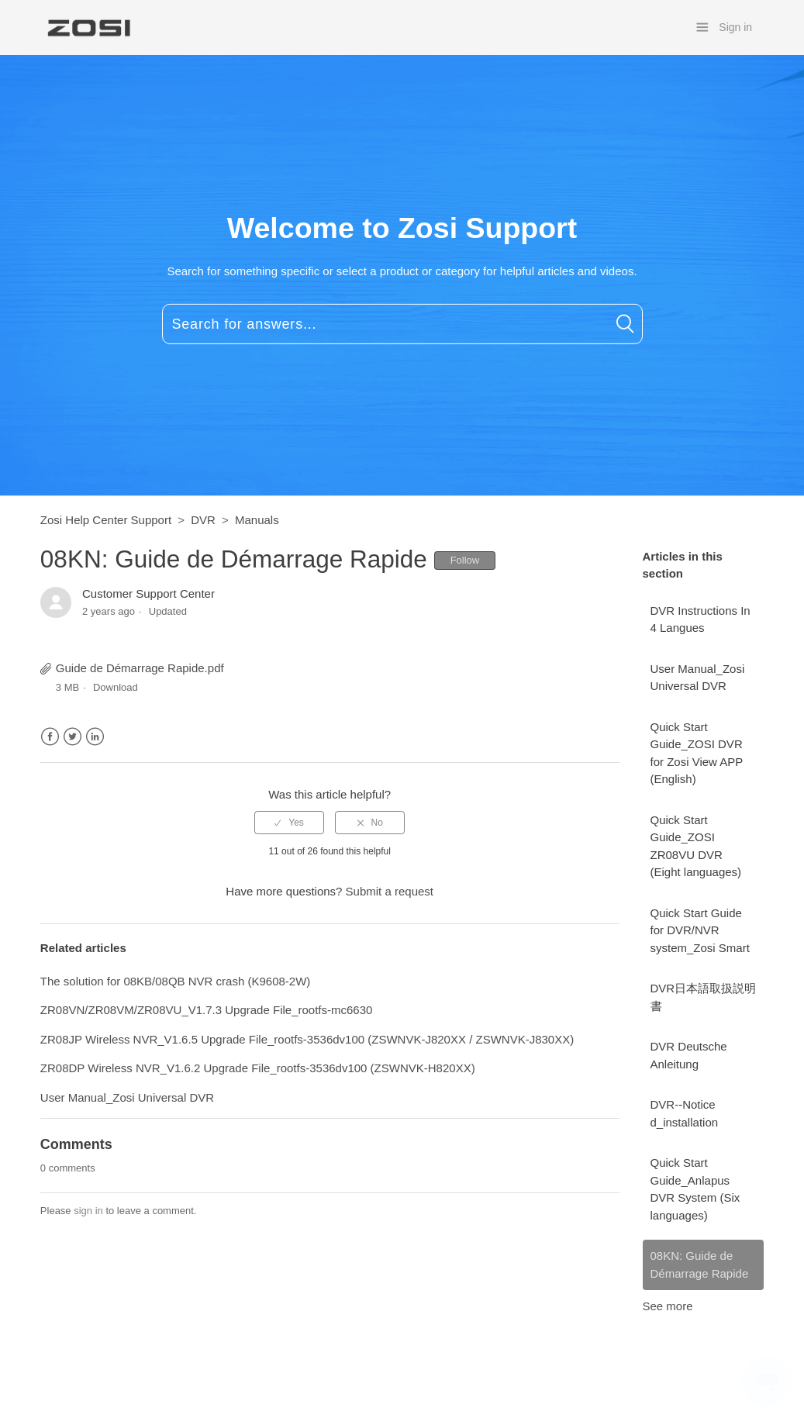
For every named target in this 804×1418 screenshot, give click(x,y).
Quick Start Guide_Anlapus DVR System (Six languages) (695, 1189)
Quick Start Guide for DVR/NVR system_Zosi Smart (700, 930)
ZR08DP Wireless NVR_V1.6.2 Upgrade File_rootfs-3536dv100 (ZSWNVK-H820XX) (257, 1068)
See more (668, 1306)
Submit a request (389, 891)
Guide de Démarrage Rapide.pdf (140, 667)
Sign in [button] (735, 27)
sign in (88, 1210)
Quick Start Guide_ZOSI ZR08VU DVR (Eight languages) (696, 846)
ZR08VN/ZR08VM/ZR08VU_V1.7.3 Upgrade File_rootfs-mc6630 (206, 1009)
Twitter (72, 737)
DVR (203, 519)
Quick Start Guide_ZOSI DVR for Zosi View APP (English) (697, 753)
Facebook (50, 737)
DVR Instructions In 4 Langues (700, 619)
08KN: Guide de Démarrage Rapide (699, 1264)
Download (115, 687)
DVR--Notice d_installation (684, 1113)
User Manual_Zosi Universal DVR (697, 677)
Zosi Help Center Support (105, 519)
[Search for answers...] (402, 324)
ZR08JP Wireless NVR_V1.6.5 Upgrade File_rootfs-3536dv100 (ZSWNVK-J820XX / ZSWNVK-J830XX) (307, 1039)
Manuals (257, 519)
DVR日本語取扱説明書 (703, 997)
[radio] (289, 822)
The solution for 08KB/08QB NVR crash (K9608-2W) (175, 981)
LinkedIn (95, 737)
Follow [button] (465, 560)
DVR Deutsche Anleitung (688, 1055)
